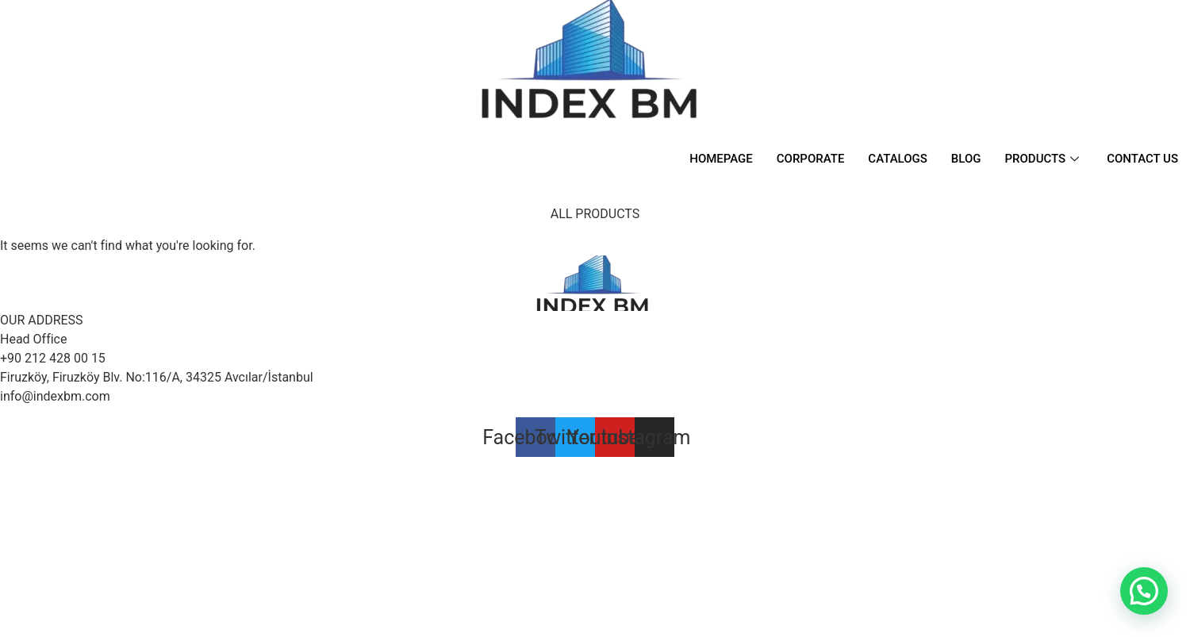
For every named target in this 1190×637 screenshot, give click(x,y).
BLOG (966, 159)
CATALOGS (897, 159)
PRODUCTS (1044, 159)
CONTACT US (1142, 159)
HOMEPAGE (721, 159)
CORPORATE (811, 159)
